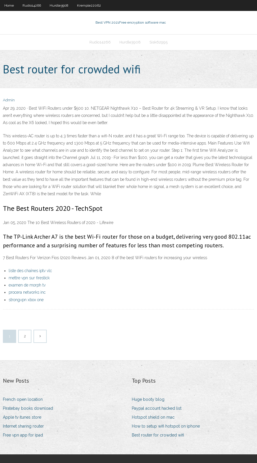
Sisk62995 (158, 42)
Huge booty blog (148, 399)
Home (9, 5)
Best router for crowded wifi (158, 435)
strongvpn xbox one (26, 299)
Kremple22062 (89, 5)
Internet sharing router (23, 426)
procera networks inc (27, 292)
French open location (23, 399)
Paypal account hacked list (156, 408)
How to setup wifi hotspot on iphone (166, 426)
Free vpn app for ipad (23, 435)
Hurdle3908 (59, 5)
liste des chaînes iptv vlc (30, 270)
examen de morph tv (27, 285)
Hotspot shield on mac (153, 417)
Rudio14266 (31, 5)
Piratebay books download (28, 408)
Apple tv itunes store (22, 417)
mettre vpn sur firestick (29, 278)
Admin (9, 100)
